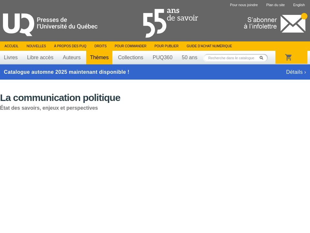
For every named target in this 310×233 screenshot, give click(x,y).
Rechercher (263, 58)
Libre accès (40, 57)
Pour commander (130, 46)
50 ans (189, 57)
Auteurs (72, 57)
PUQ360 (162, 57)
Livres (11, 57)
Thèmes (99, 57)
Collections (130, 57)
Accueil (11, 46)
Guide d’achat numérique (209, 46)
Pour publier (167, 46)
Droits (100, 46)
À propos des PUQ (70, 46)
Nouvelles (36, 46)
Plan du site (275, 5)
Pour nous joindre (244, 5)
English (299, 5)
